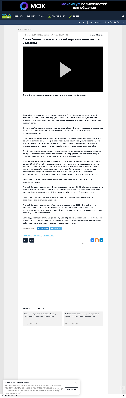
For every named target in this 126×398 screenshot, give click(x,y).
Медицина (27, 235)
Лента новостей (9, 396)
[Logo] (6, 16)
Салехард (37, 235)
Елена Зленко (48, 235)
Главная (20, 29)
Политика (28, 29)
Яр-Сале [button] (117, 22)
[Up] (122, 388)
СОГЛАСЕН (71, 389)
